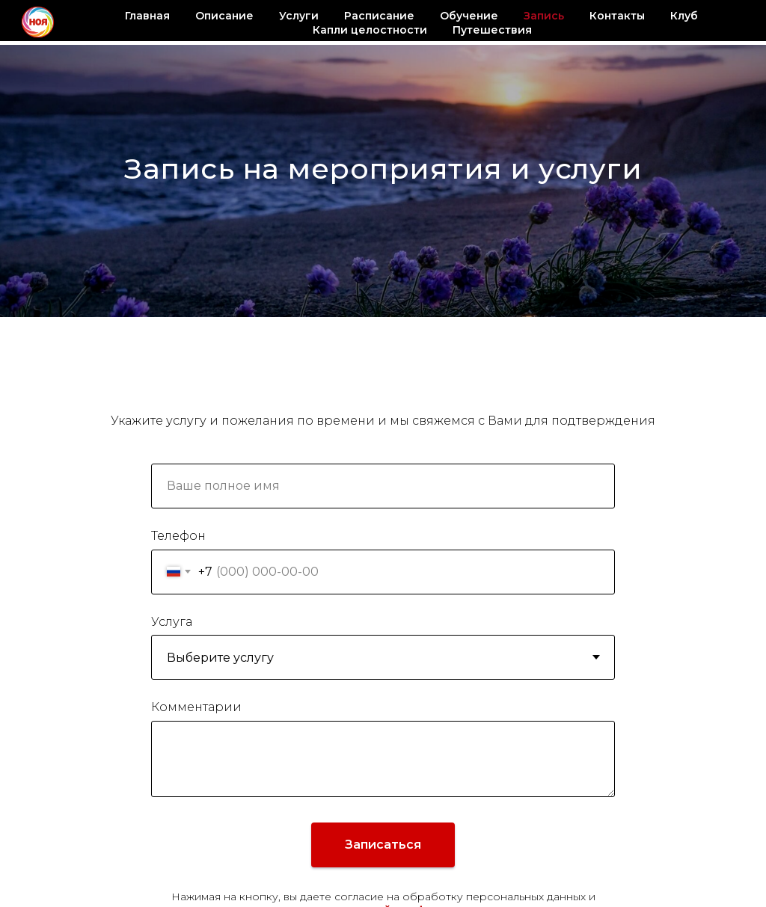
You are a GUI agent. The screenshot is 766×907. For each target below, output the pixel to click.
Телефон (178, 536)
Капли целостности (370, 30)
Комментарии (196, 707)
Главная (147, 15)
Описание (224, 15)
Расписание (379, 15)
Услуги (299, 15)
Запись (544, 15)
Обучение (469, 15)
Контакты (617, 15)
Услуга (171, 622)
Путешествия (492, 30)
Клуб (684, 15)
